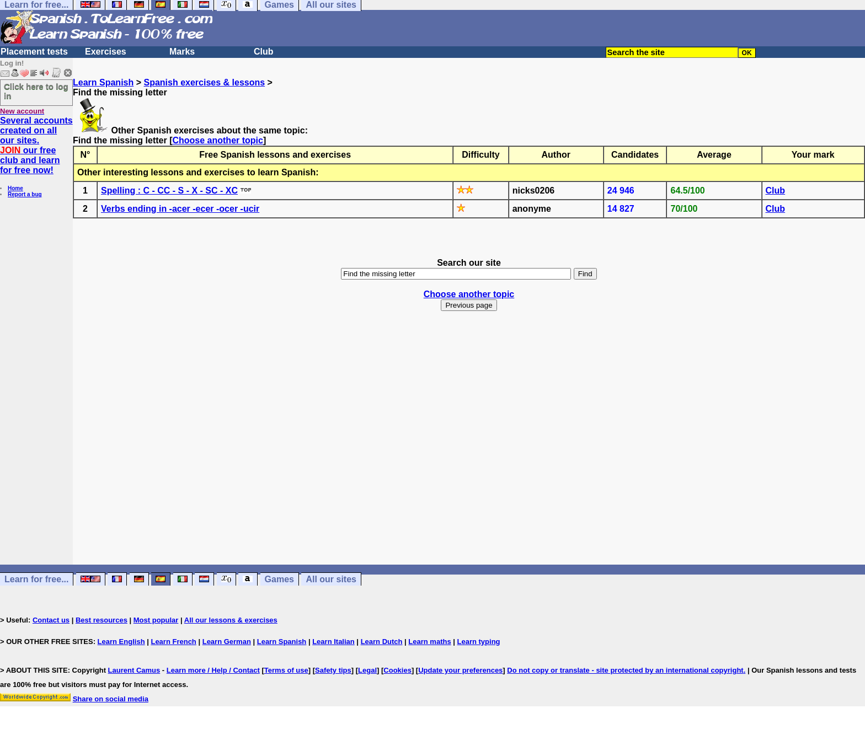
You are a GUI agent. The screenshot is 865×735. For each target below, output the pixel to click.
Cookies (397, 670)
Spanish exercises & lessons (204, 82)
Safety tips (333, 670)
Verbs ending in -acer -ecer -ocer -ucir (180, 208)
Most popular (156, 620)
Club (264, 51)
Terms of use (286, 670)
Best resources (101, 620)
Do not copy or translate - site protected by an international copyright (625, 670)
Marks (182, 51)
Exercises (105, 51)
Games (279, 579)
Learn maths (429, 641)
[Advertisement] (469, 448)
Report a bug (25, 194)
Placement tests (34, 51)
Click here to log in (36, 91)
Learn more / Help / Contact (213, 670)
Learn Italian (333, 641)
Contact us (51, 620)
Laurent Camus (134, 670)
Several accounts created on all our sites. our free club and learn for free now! (36, 145)
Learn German (226, 641)
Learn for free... (36, 579)
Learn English (121, 641)
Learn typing (478, 641)
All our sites (331, 579)
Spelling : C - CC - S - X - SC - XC (169, 190)
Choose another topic (217, 140)
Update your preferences (460, 670)
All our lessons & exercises (230, 620)
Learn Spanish (103, 82)
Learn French (173, 641)
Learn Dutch (382, 641)
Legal (367, 670)
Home (15, 188)
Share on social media (110, 699)
